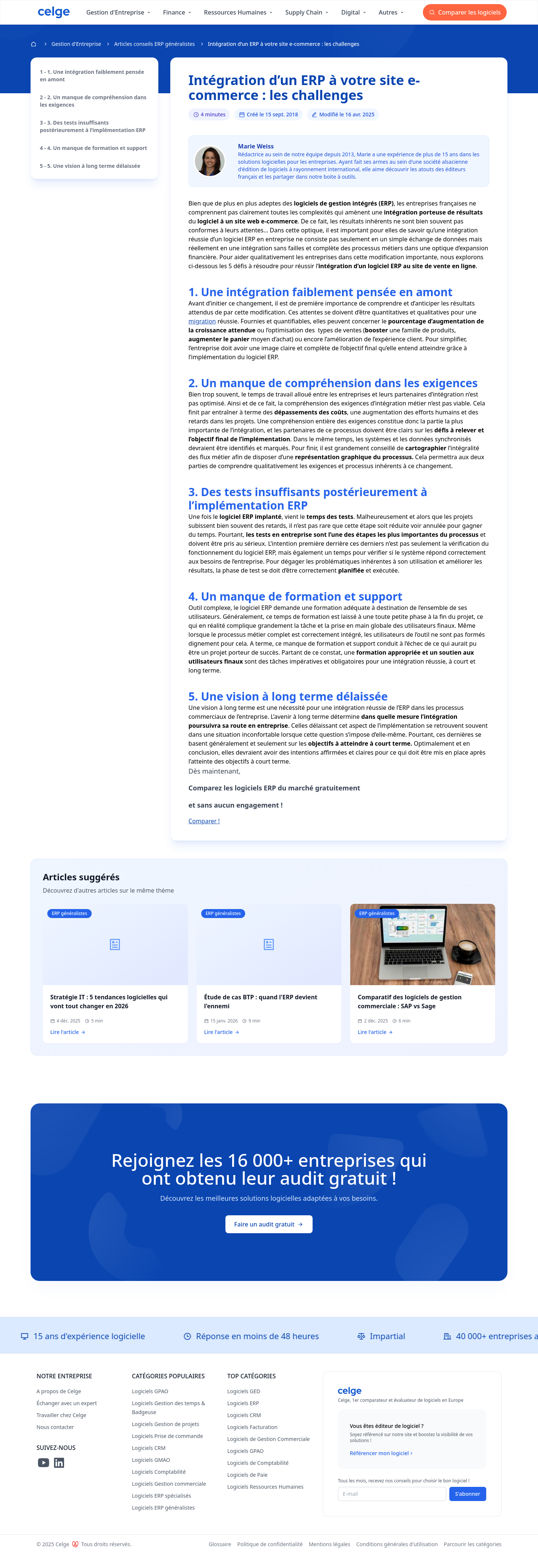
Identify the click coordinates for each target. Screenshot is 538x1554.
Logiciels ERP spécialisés (161, 1495)
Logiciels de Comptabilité (258, 1462)
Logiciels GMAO (151, 1459)
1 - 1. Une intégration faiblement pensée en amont (92, 75)
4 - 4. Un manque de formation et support (93, 147)
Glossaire (220, 1544)
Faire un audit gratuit (269, 1224)
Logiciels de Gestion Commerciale (268, 1438)
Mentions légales (330, 1544)
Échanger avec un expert (67, 1403)
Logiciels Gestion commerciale (169, 1483)
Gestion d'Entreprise (76, 43)
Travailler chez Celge (61, 1415)
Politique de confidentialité (270, 1544)
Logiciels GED (243, 1391)
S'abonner (467, 1493)
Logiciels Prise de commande (167, 1435)
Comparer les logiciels (465, 12)
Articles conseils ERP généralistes (154, 43)
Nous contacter (55, 1427)
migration (202, 321)
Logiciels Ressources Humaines (265, 1486)
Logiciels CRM (148, 1447)
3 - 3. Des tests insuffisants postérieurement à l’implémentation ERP (93, 126)
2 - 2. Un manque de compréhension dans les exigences (93, 101)
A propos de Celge (59, 1391)
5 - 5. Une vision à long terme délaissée (90, 165)
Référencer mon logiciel (382, 1453)
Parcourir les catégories (472, 1544)
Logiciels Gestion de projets (165, 1424)
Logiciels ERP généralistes (163, 1507)
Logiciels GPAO (150, 1391)
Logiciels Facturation (252, 1427)
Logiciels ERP (243, 1403)
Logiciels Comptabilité (159, 1471)
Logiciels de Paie (247, 1474)
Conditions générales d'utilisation (397, 1544)
